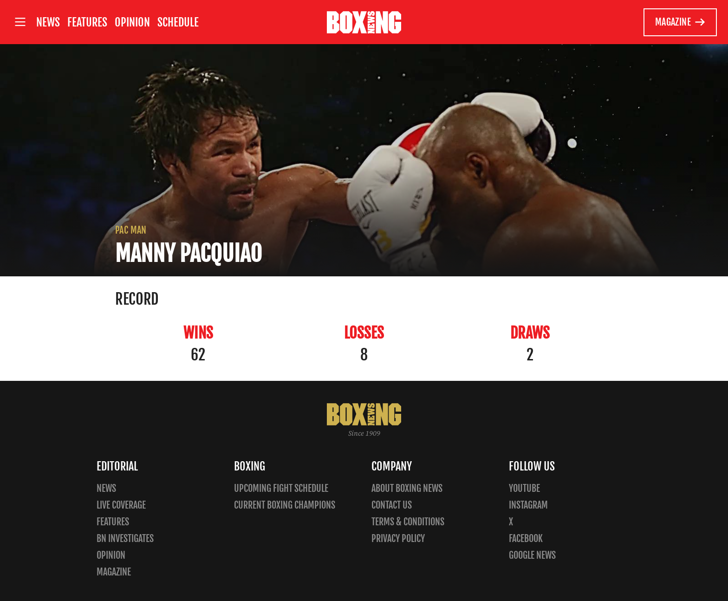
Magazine (680, 22)
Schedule (178, 22)
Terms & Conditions (407, 522)
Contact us (391, 505)
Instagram (528, 505)
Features (87, 22)
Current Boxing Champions (284, 505)
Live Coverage (121, 505)
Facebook (526, 538)
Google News (532, 555)
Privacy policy (398, 538)
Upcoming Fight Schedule (281, 488)
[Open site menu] (20, 22)
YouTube (524, 488)
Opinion (132, 22)
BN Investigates (125, 538)
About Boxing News (406, 488)
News (48, 22)
